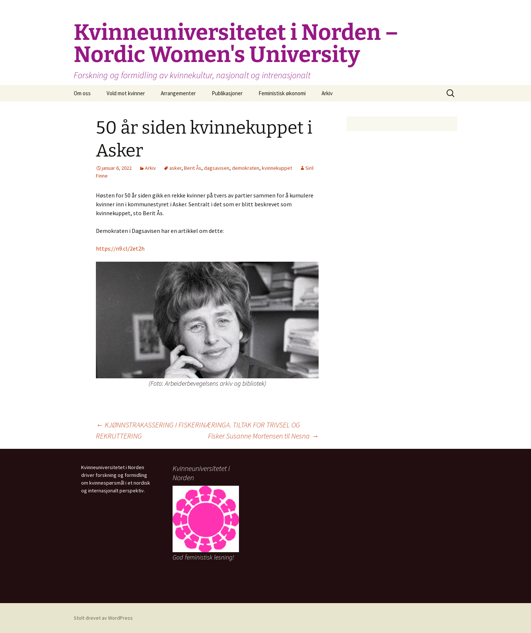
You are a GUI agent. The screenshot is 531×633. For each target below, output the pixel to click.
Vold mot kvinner (126, 93)
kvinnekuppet (277, 168)
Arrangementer (178, 93)
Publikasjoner (227, 93)
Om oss (82, 93)
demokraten (245, 168)
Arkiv (327, 93)
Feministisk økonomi (282, 93)
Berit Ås (192, 168)
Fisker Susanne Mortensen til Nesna (263, 435)
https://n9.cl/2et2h (120, 248)
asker (175, 168)
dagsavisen (216, 168)
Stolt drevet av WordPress (103, 618)
